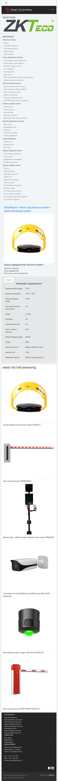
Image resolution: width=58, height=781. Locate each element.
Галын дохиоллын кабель (14, 80)
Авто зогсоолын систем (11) (12, 722)
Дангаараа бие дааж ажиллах (15, 118)
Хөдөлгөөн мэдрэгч (11, 180)
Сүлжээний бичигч (11, 46)
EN (49, 10)
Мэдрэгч (7, 130)
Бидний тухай (8, 740)
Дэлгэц (6, 168)
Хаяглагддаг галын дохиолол (15, 60)
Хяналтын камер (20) (10, 717)
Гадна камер (9, 54)
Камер (6, 43)
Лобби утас (8, 177)
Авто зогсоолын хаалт (12, 92)
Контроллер (8, 112)
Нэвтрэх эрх (8, 107)
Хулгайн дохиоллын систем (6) (13, 726)
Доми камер (8, 51)
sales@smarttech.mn (15, 760)
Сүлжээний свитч (9, 139)
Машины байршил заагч (13, 98)
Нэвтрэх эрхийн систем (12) (12, 724)
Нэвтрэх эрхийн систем (12, 103)
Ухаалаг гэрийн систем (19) (12, 733)
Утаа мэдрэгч (9, 69)
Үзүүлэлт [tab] (9, 280)
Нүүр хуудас (8, 738)
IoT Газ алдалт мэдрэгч (13, 194)
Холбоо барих (8, 742)
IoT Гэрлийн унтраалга (12, 185)
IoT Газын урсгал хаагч (12, 191)
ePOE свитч (8, 142)
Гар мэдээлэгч (9, 72)
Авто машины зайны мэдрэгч (15, 89)
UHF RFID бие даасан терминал (16, 100)
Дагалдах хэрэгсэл (11, 115)
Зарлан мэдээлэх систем (12, 150)
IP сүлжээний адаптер (12, 154)
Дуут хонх (7, 74)
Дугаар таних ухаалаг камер (15, 86)
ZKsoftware (10, 207)
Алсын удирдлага (10, 135)
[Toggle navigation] (6, 3)
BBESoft (51, 775)
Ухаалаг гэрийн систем (12, 165)
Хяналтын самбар (11, 133)
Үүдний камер (9, 171)
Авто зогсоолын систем (12, 83)
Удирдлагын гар (10, 127)
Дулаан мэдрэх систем (12, 66)
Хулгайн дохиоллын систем (13, 121)
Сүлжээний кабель (11, 48)
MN (52, 10)
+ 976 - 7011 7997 (12, 756)
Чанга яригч (8, 156)
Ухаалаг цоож (9, 109)
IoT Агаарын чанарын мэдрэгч (15, 196)
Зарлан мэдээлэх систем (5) (12, 731)
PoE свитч (7, 147)
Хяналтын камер (9, 40)
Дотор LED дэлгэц (10, 95)
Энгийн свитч (9, 144)
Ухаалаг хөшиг (9, 188)
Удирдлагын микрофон (13, 159)
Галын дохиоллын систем (13, 57)
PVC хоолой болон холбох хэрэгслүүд (18, 77)
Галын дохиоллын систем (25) (13, 720)
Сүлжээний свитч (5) (10, 728)
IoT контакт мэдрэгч (11, 199)
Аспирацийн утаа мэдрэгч (14, 63)
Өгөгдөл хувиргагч (11, 162)
